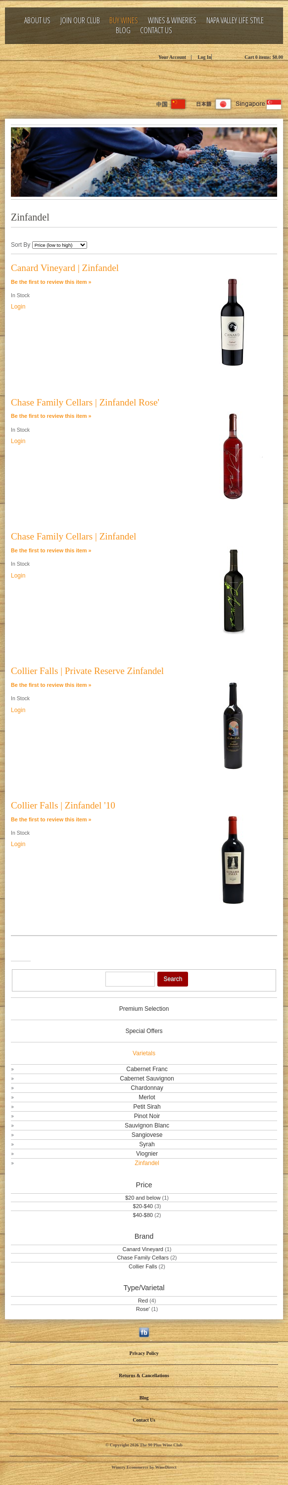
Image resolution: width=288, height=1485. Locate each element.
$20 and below (143, 1198)
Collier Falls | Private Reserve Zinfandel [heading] (87, 671)
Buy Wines (123, 20)
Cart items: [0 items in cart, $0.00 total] (263, 57)
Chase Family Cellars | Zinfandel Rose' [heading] (85, 402)
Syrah (146, 1144)
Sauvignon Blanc (147, 1125)
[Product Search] (130, 979)
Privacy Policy (144, 1353)
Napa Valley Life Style (235, 20)
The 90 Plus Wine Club (144, 79)
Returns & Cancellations (144, 1375)
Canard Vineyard (144, 1249)
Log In (204, 57)
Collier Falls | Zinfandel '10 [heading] (63, 805)
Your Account (172, 57)
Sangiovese (147, 1134)
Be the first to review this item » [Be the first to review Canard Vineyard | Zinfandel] (51, 282)
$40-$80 (143, 1215)
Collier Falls (143, 1266)
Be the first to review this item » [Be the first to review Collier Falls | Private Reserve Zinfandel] (51, 685)
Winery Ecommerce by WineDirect (143, 1467)
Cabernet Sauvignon (147, 1078)
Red (143, 1301)
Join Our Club (80, 20)
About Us (37, 20)
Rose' (143, 1309)
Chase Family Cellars (143, 1257)
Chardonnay (147, 1087)
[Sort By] (59, 245)
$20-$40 (143, 1206)
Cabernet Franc (146, 1069)
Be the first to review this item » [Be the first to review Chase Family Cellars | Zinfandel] (51, 550)
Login (18, 306)
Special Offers (143, 1031)
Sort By (20, 244)
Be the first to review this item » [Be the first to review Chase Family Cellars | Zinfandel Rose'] (51, 416)
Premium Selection (144, 1008)
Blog (123, 30)
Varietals (144, 1053)
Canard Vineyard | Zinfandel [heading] (65, 268)
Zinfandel (147, 1163)
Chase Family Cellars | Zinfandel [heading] (73, 536)
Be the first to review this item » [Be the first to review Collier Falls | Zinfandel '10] (51, 819)
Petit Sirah (146, 1106)
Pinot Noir (147, 1116)
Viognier (147, 1153)
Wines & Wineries (172, 20)
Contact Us (156, 30)
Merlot (147, 1097)
